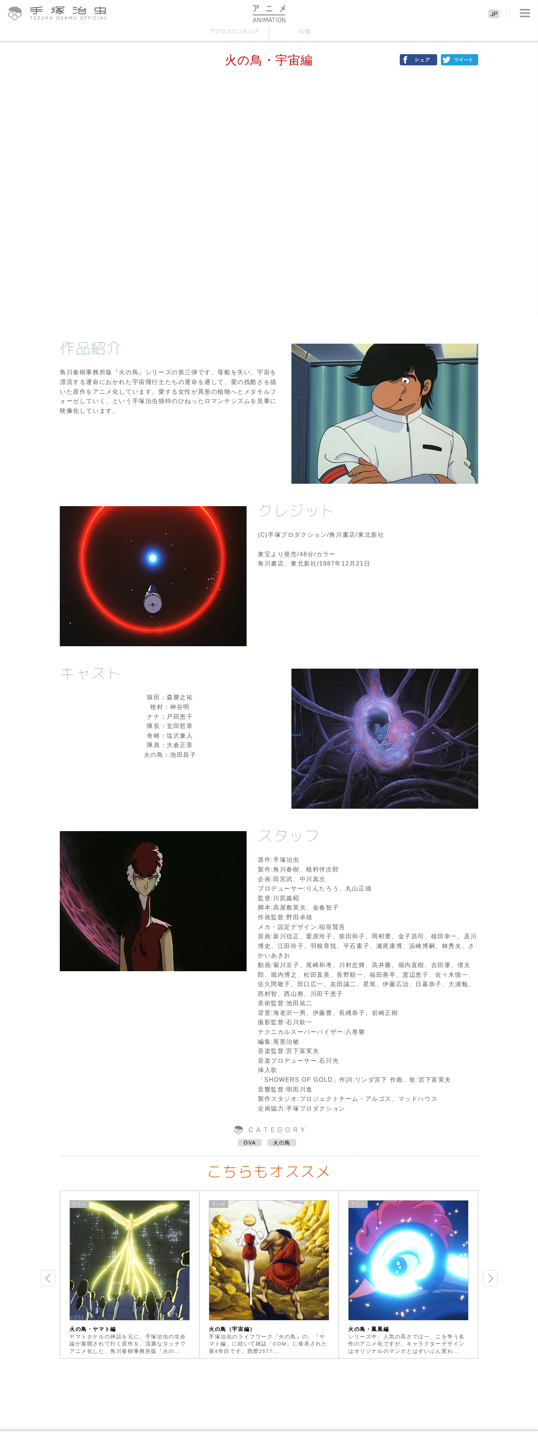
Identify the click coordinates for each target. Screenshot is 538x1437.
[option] (130, 1274)
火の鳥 (282, 1143)
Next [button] (490, 1278)
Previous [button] (48, 1278)
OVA (250, 1143)
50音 (304, 31)
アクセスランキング (234, 31)
